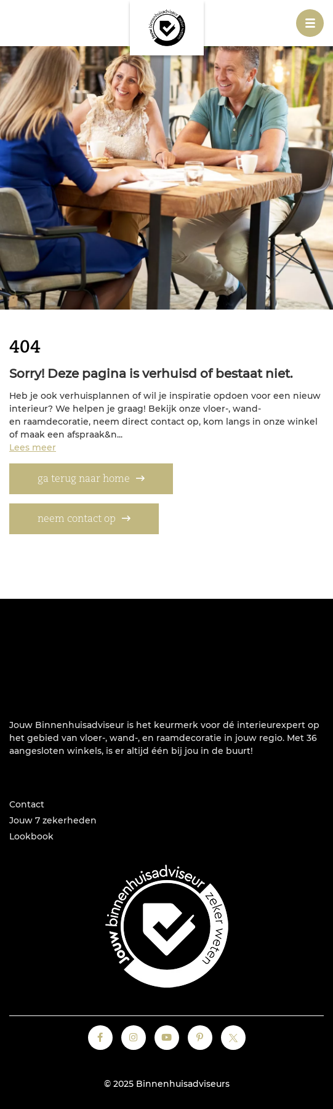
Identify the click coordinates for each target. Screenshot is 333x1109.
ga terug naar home (84, 479)
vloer (91, 737)
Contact (26, 804)
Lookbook (31, 836)
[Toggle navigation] (310, 23)
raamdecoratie (189, 737)
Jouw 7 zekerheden (53, 820)
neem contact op (77, 519)
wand (122, 737)
